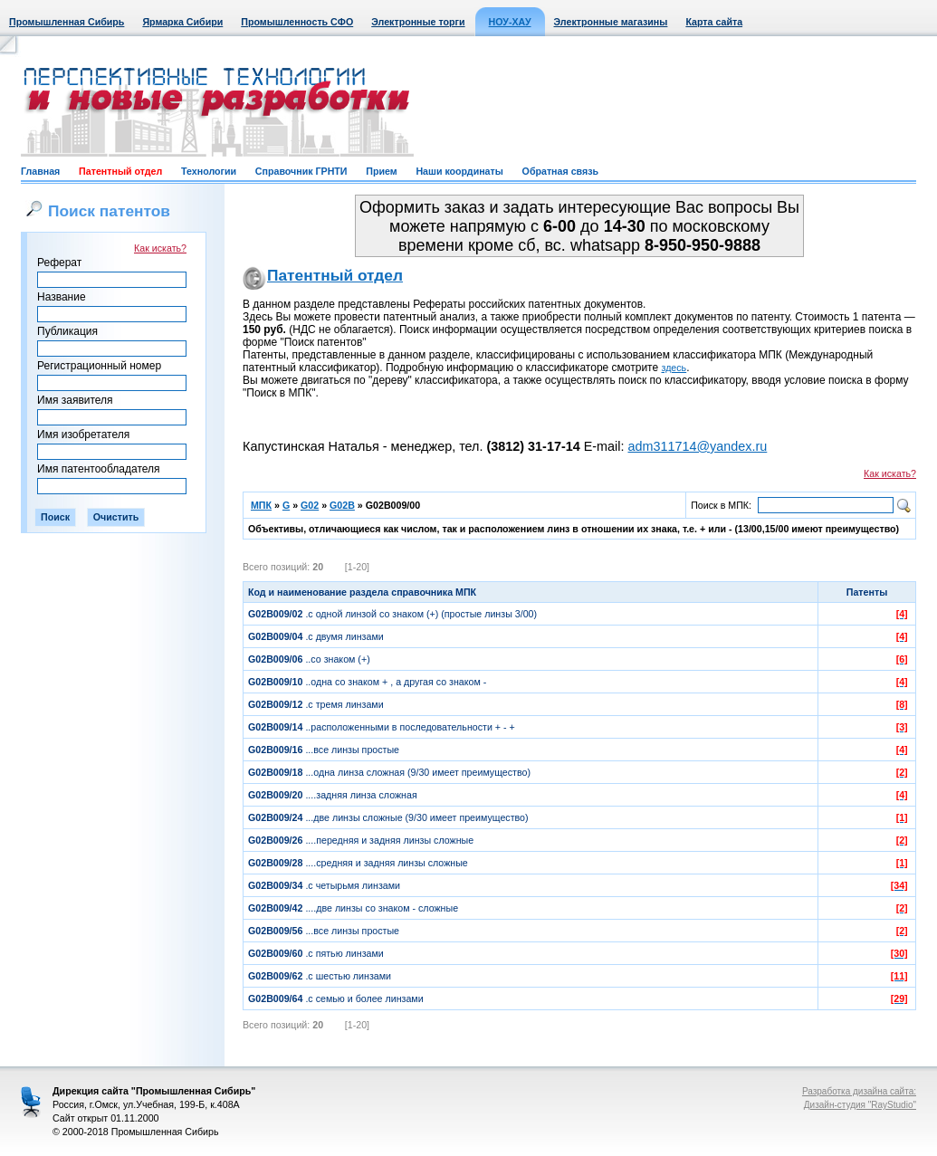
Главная (40, 171)
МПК (261, 505)
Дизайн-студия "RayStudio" (860, 1105)
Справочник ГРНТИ (301, 171)
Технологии (208, 171)
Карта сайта (713, 21)
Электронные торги (417, 21)
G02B (342, 505)
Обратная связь (560, 171)
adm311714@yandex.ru (697, 446)
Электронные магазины (611, 21)
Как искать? (160, 248)
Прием (381, 171)
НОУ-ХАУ (510, 21)
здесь (674, 367)
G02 (310, 505)
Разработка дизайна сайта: (859, 1091)
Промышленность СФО (297, 21)
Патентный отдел (120, 171)
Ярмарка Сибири (182, 21)
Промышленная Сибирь (66, 21)
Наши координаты (459, 171)
